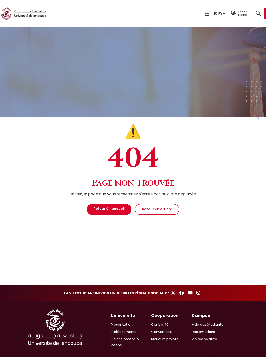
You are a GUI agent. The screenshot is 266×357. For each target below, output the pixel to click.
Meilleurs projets (164, 339)
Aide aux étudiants (207, 324)
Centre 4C (160, 324)
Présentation (122, 324)
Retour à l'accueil (109, 208)
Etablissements (124, 331)
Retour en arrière (157, 209)
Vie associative (204, 339)
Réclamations (203, 331)
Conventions (162, 331)
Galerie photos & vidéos (125, 342)
